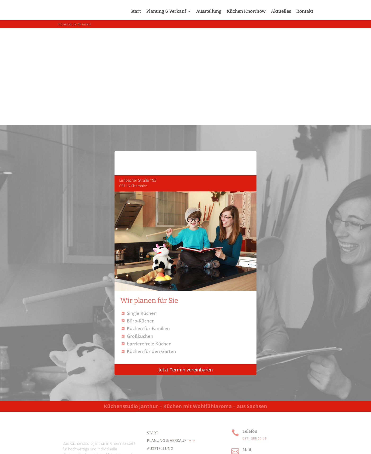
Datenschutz (219, 446)
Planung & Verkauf (166, 11)
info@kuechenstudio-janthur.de (266, 360)
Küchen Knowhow (246, 11)
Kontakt (304, 11)
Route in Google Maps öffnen (264, 390)
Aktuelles (281, 11)
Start (135, 11)
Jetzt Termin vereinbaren (186, 273)
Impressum (196, 446)
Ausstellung (208, 11)
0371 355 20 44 (254, 342)
